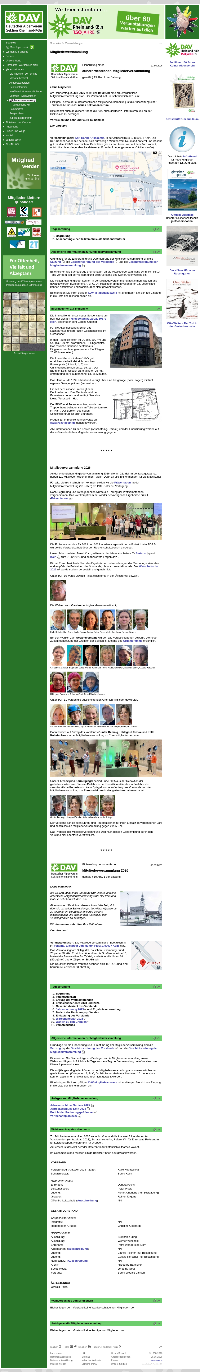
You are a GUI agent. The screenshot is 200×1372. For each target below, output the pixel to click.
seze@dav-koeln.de (62, 422)
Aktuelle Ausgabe (182, 214)
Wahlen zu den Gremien (72, 1021)
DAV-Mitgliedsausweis (102, 292)
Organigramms (132, 640)
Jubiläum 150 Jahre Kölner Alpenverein (182, 64)
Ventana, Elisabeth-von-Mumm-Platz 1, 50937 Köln (86, 945)
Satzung (57, 261)
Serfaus (143, 553)
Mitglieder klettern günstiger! (24, 200)
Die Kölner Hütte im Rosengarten (182, 272)
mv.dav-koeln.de (156, 1360)
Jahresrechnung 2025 (71, 1009)
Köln (55, 556)
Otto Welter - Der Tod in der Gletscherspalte (182, 325)
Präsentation (124, 482)
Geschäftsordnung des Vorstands (94, 261)
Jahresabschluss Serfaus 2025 (72, 1105)
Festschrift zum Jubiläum (182, 119)
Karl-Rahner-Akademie (89, 137)
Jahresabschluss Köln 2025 (70, 1108)
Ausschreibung (87, 1200)
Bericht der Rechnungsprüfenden (73, 1112)
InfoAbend (190, 156)
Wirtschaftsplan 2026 (71, 1018)
